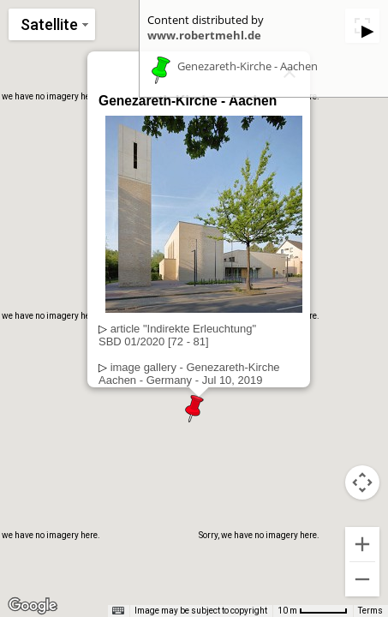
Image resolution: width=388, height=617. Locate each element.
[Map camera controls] (362, 482)
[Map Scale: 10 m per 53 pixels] (312, 611)
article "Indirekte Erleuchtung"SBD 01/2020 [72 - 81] (177, 335)
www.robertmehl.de (204, 35)
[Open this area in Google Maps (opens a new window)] (32, 606)
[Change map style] (52, 24)
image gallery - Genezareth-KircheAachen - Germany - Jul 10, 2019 (189, 373)
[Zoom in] (362, 544)
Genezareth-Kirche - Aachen (247, 67)
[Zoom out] (362, 579)
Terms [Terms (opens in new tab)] (370, 610)
